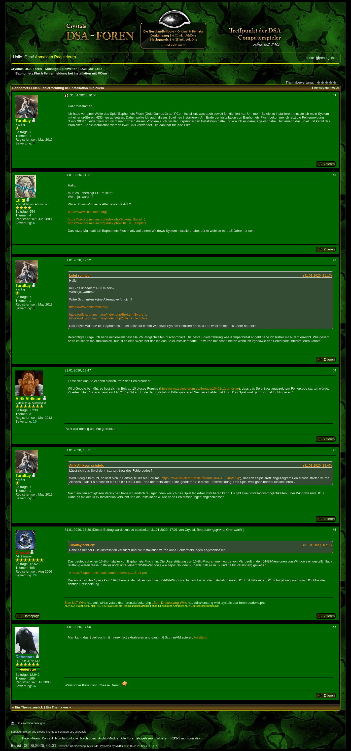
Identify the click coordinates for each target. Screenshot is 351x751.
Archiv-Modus (108, 738)
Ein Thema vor (57, 707)
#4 (334, 370)
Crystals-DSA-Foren (26, 69)
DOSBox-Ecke (91, 69)
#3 (334, 260)
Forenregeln (325, 58)
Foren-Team (31, 738)
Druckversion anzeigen (31, 723)
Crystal (190, 530)
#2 (334, 175)
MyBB (119, 745)
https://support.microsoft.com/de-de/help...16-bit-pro (109, 573)
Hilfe (310, 58)
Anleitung (200, 637)
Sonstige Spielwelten (61, 69)
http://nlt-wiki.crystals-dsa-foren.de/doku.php (119, 603)
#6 (334, 530)
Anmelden (44, 57)
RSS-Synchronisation (186, 738)
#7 (334, 627)
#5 (334, 450)
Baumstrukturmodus (325, 87)
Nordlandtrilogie (66, 738)
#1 (334, 95)
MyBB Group (149, 745)
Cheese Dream (113, 685)
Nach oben (88, 738)
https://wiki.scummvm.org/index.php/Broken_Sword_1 (107, 219)
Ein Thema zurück (29, 707)
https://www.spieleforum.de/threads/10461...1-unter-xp (199, 388)
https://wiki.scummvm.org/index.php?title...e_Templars (107, 223)
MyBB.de (92, 745)
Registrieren (65, 57)
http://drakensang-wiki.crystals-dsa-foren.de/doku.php (227, 603)
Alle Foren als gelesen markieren (144, 738)
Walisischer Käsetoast (80, 685)
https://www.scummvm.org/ (87, 212)
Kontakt (47, 738)
